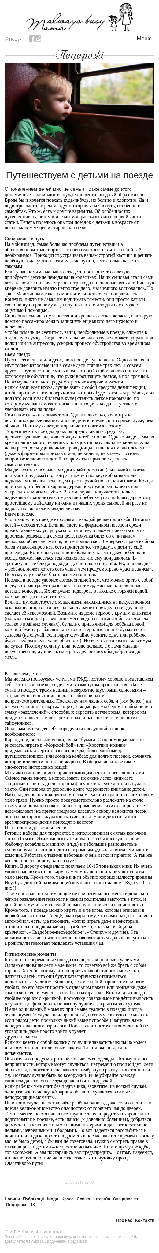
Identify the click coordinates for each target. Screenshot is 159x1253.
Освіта (83, 1199)
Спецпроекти (126, 1199)
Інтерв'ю (101, 1199)
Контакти (144, 1220)
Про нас (124, 1220)
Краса (67, 1199)
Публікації (33, 1199)
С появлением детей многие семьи (44, 189)
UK (32, 1204)
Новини (12, 1199)
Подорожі (79, 55)
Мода (52, 1199)
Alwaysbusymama (41, 1231)
